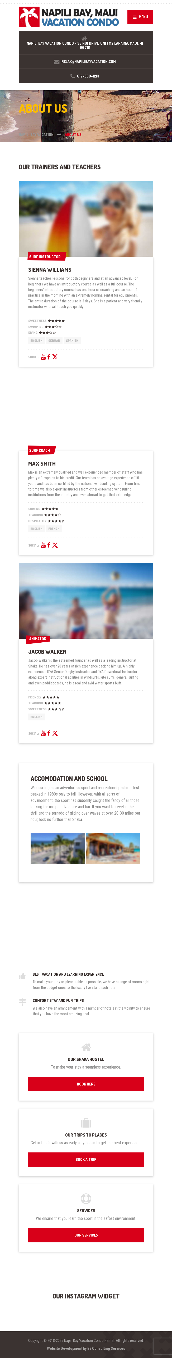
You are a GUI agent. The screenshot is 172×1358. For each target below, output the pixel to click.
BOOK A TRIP (86, 1159)
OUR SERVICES (86, 1235)
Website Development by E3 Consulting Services (86, 1348)
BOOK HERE (86, 1084)
